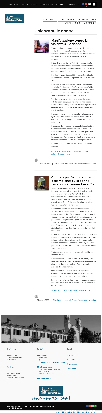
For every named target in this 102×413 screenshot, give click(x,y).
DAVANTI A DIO (88, 19)
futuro (70, 290)
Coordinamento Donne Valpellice (62, 151)
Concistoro (13, 355)
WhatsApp (72, 369)
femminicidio (55, 290)
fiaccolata (63, 290)
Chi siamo (12, 375)
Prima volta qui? (14, 373)
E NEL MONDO (74, 23)
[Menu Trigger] (94, 4)
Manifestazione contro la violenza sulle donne (69, 42)
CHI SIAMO (51, 19)
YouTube (72, 360)
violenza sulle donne (63, 154)
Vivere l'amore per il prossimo (84, 300)
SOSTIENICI (91, 23)
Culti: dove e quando (16, 378)
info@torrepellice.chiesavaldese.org (52, 362)
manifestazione (79, 151)
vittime (89, 290)
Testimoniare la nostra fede (85, 163)
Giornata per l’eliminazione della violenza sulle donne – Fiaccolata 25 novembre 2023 (72, 180)
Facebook (71, 355)
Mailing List (72, 364)
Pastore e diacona (15, 357)
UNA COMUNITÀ (69, 19)
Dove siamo (13, 360)
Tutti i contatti (45, 378)
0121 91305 (43, 358)
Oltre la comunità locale (64, 163)
